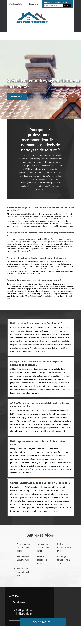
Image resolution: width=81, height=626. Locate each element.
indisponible (15, 4)
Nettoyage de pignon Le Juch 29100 (23, 572)
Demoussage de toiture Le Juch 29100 (23, 547)
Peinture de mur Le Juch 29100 (24, 558)
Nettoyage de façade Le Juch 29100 (43, 547)
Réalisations (17, 96)
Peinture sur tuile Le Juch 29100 (42, 560)
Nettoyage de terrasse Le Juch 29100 (64, 547)
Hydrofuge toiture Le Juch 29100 (63, 560)
